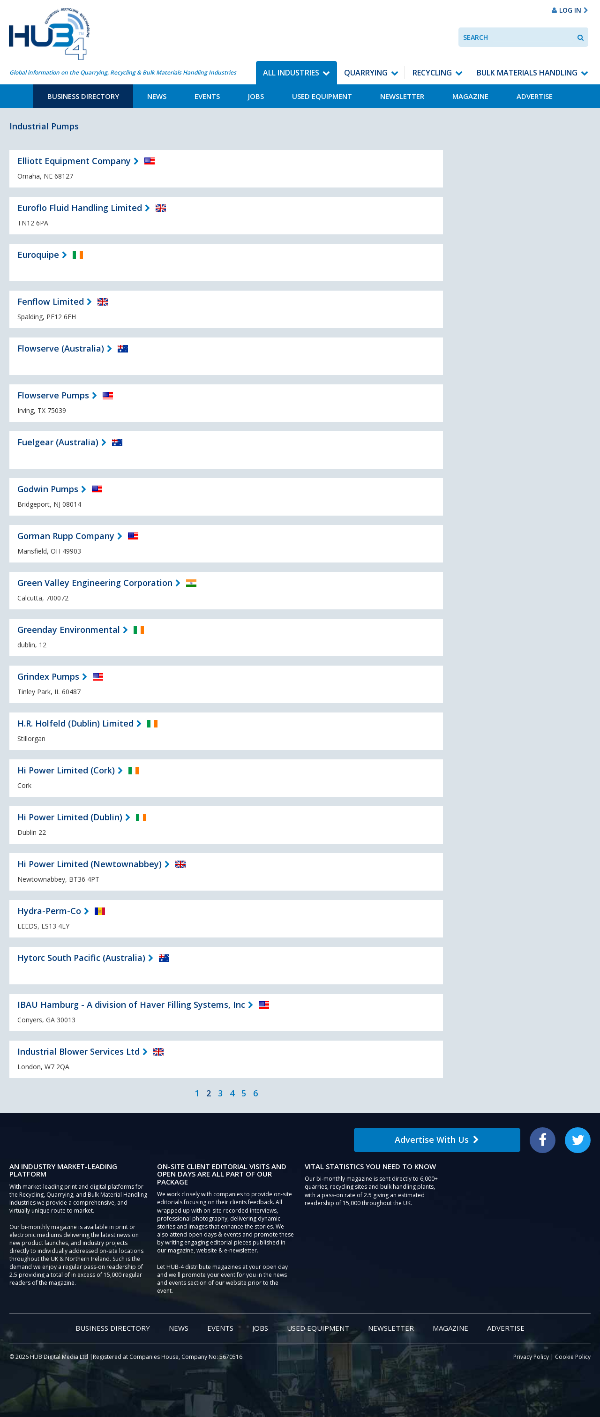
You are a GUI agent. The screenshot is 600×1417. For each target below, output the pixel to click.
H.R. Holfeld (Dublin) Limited (75, 723)
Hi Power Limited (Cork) (66, 770)
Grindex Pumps (48, 676)
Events (207, 96)
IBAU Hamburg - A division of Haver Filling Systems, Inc (131, 1004)
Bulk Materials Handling (527, 72)
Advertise (535, 96)
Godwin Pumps (47, 489)
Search (475, 37)
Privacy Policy (531, 1357)
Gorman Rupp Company (65, 535)
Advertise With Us (437, 1139)
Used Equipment (322, 96)
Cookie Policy (573, 1357)
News (156, 96)
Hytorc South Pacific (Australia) (81, 957)
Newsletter (402, 96)
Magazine (470, 96)
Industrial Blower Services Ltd (78, 1051)
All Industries (291, 72)
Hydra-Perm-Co (49, 910)
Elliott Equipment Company (74, 160)
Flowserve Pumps (53, 395)
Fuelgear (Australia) (57, 442)
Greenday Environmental (68, 629)
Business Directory (83, 96)
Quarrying (366, 72)
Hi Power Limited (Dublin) (69, 817)
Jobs (256, 96)
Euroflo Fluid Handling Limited (79, 207)
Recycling (432, 72)
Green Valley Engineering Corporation (94, 582)
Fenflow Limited (50, 301)
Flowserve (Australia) (60, 348)
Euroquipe (38, 254)
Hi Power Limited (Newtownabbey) (89, 864)
